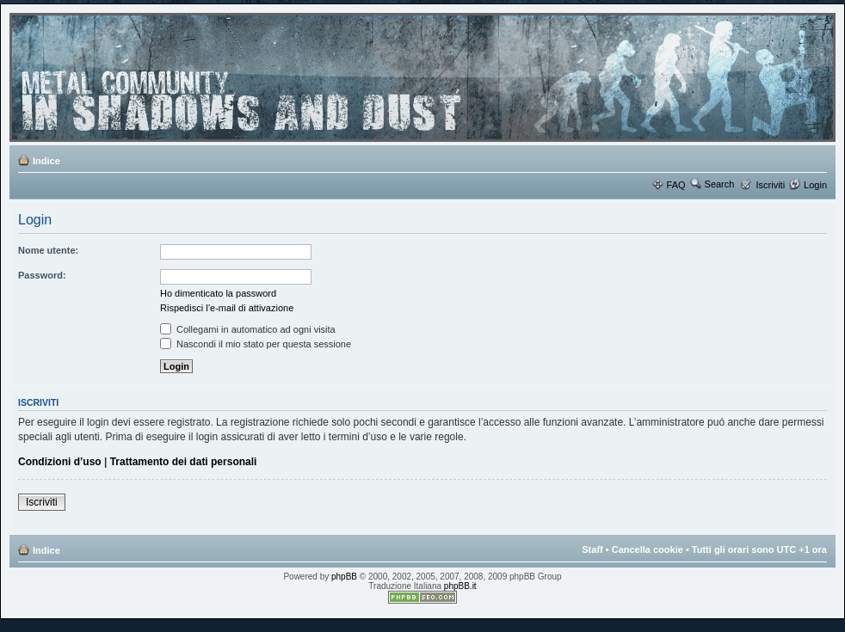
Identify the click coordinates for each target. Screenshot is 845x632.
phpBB (344, 576)
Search (720, 184)
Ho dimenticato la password (218, 293)
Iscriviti (770, 185)
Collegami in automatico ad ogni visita (248, 329)
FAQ (676, 185)
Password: (42, 275)
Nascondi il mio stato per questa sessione (255, 344)
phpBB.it (460, 586)
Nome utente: (48, 250)
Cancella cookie (647, 549)
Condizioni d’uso (60, 462)
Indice (46, 161)
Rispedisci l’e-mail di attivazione (226, 308)
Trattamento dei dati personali (183, 462)
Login (815, 185)
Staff (592, 549)
